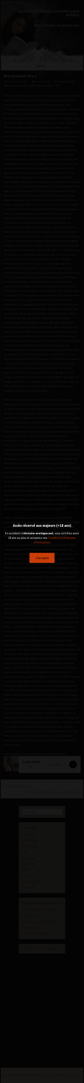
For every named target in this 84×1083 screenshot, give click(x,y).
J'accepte (42, 558)
